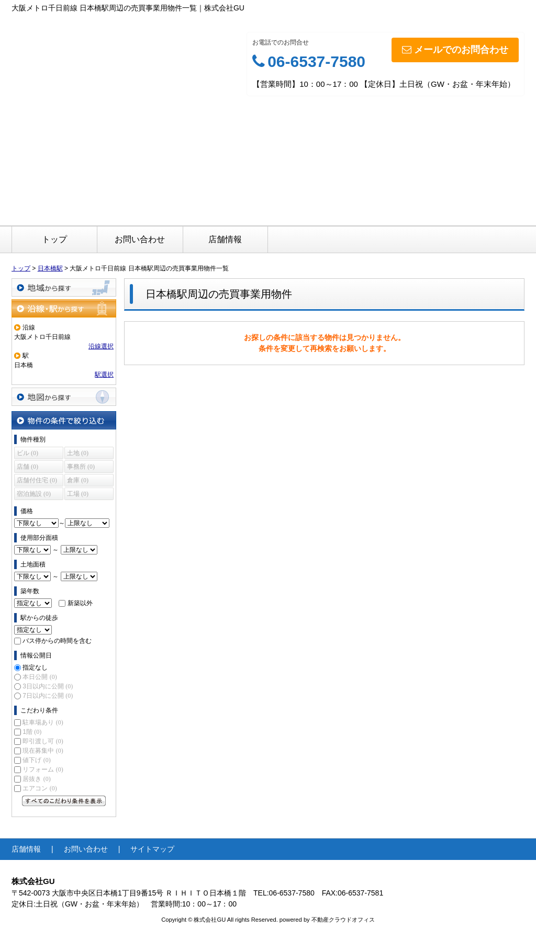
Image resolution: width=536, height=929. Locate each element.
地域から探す (64, 287)
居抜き (36, 779)
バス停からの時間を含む (57, 640)
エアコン (40, 788)
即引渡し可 (43, 741)
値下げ (36, 760)
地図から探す (64, 397)
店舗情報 (225, 239)
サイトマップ (152, 849)
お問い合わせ (140, 239)
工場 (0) (77, 493)
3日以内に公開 (48, 686)
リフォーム (43, 769)
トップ (54, 239)
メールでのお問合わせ (455, 49)
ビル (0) (27, 453)
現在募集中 (43, 750)
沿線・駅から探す (64, 308)
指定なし (35, 667)
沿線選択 (101, 346)
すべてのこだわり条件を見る (64, 801)
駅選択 (104, 374)
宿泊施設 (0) (34, 493)
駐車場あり (43, 722)
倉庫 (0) (77, 480)
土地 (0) (77, 453)
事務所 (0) (81, 466)
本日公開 (40, 677)
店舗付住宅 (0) (37, 480)
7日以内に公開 (48, 695)
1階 (32, 731)
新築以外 (80, 603)
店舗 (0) (27, 466)
